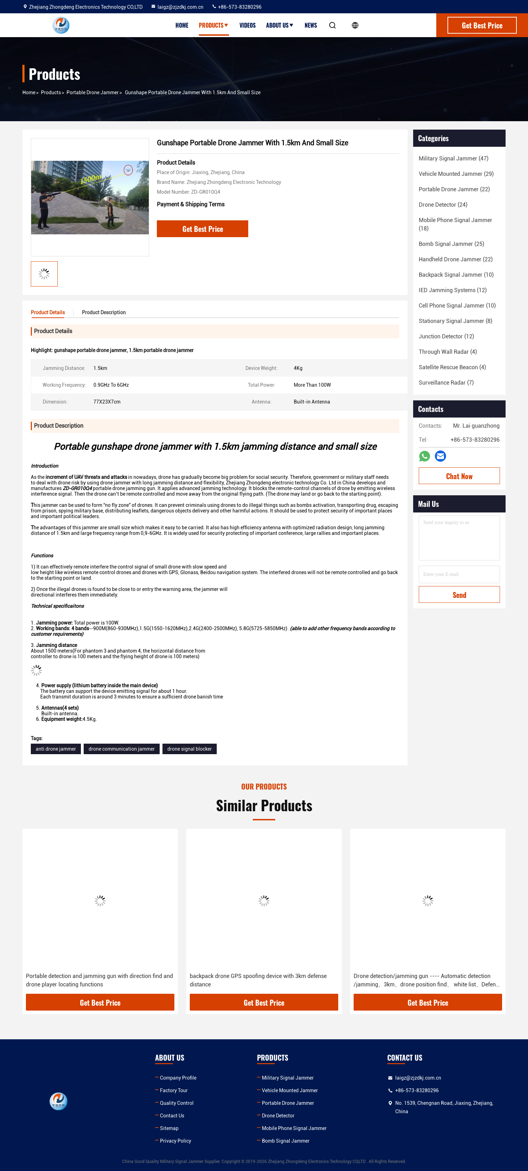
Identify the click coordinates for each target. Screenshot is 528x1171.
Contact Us (172, 1115)
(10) (456, 274)
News (311, 25)
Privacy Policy (175, 1141)
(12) (453, 290)
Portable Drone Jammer (93, 92)
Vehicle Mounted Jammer (290, 1090)
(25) (451, 244)
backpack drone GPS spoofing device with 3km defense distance (258, 980)
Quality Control (177, 1103)
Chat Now (459, 476)
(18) (455, 224)
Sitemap (169, 1128)
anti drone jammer (56, 749)
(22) (454, 189)
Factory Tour (174, 1090)
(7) (446, 382)
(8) (455, 321)
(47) (453, 158)
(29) (456, 174)
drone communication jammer (122, 749)
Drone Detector (278, 1115)
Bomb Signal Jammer (286, 1141)
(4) (448, 352)
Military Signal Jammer (288, 1078)
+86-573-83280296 (236, 7)
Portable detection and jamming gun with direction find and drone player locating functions (99, 980)
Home (181, 25)
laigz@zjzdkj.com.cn (177, 7)
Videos (247, 25)
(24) (443, 204)
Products (214, 25)
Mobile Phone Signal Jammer (294, 1128)
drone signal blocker (189, 749)
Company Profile (178, 1078)
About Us (280, 25)
